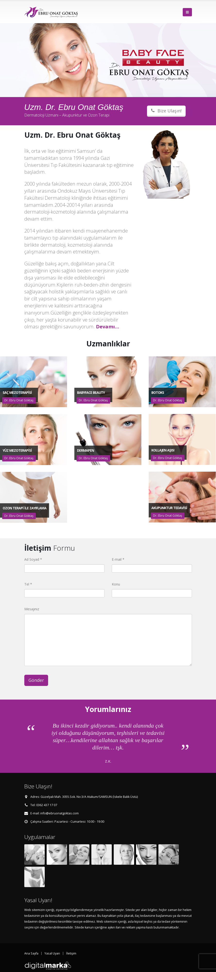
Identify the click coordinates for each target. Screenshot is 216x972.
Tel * (28, 584)
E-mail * (118, 559)
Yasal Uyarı (52, 953)
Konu (116, 584)
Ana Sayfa (31, 953)
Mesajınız (31, 609)
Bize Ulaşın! (166, 111)
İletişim (71, 953)
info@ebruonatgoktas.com (59, 813)
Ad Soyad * (33, 559)
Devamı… (107, 326)
